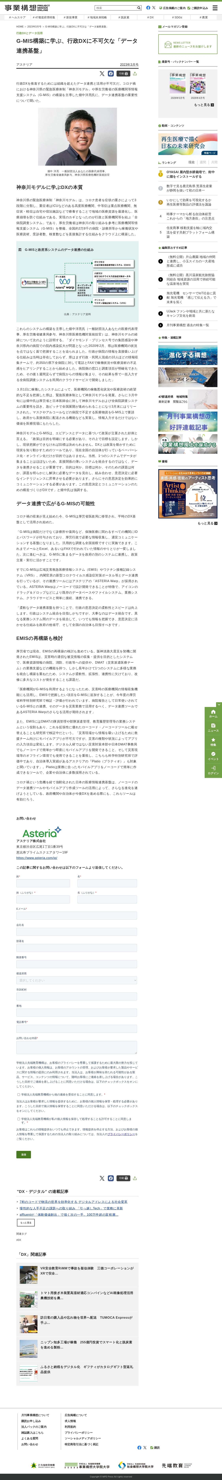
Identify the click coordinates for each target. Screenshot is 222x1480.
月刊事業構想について (35, 1415)
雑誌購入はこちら (32, 1432)
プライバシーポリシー (79, 1432)
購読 (155, 1447)
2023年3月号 (129, 64)
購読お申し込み (31, 1421)
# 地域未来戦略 (97, 17)
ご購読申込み (197, 8)
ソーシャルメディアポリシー (83, 1438)
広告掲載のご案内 (172, 8)
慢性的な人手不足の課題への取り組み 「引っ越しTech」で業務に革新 (71, 1208)
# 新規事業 (70, 17)
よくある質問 (29, 1438)
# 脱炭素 (123, 17)
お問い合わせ (29, 1444)
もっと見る (25, 1222)
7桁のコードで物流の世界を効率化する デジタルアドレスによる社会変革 (74, 1202)
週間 (203, 162)
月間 (214, 162)
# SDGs (177, 17)
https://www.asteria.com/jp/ (36, 858)
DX (19, 1240)
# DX (150, 17)
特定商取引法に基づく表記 (81, 1444)
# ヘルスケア (17, 17)
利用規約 (70, 1426)
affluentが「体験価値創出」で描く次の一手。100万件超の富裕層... (69, 1214)
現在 (191, 162)
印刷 (123, 73)
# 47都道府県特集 (44, 17)
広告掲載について (76, 1415)
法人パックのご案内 (34, 1426)
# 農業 (204, 17)
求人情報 (70, 1421)
